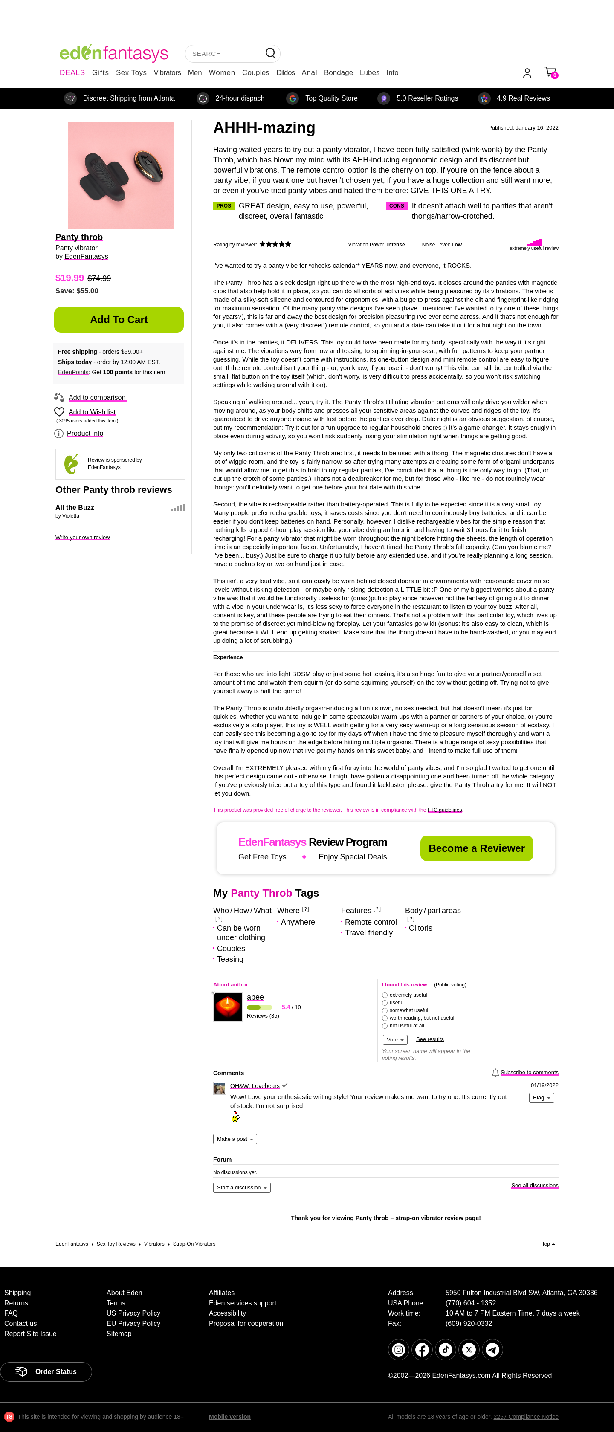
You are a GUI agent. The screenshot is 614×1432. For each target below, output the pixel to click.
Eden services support (242, 1303)
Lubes (369, 73)
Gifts (100, 73)
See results (430, 1039)
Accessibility (227, 1313)
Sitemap (119, 1333)
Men (195, 73)
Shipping (17, 1292)
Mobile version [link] (230, 1416)
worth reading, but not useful (422, 1018)
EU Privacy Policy (133, 1323)
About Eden (124, 1292)
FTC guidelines (445, 810)
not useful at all (407, 1026)
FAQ (11, 1313)
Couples (255, 73)
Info (392, 73)
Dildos (285, 73)
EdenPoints (73, 372)
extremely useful (408, 995)
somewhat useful (409, 1010)
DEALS (72, 73)
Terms (116, 1303)
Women (222, 73)
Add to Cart (119, 319)
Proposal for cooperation (246, 1323)
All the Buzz (74, 507)
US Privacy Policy (133, 1313)
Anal (309, 73)
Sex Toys (131, 73)
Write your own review (82, 537)
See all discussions (535, 1185)
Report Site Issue (30, 1333)
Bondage (338, 73)
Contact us (20, 1323)
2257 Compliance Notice (526, 1416)
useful (396, 1003)
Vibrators (167, 73)
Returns (16, 1303)
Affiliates (222, 1292)
